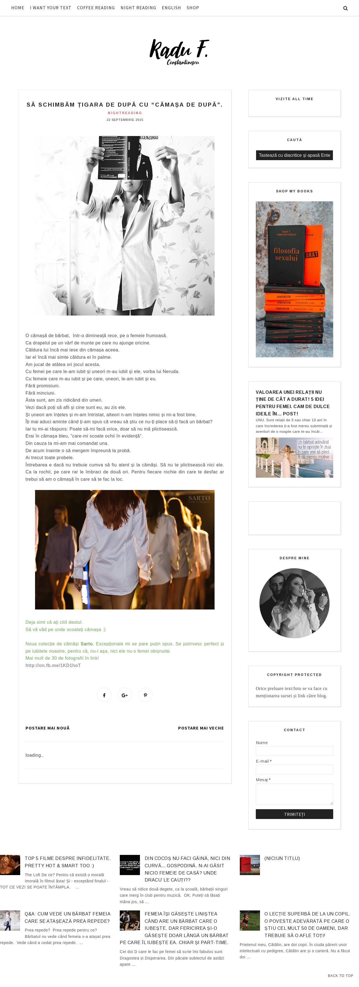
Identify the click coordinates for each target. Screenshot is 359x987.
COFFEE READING (96, 7)
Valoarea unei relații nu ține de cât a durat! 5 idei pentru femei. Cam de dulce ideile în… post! (293, 403)
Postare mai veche (201, 728)
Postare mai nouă (48, 728)
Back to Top (340, 976)
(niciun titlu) (282, 858)
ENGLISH (171, 7)
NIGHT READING (138, 7)
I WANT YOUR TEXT (51, 7)
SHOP (193, 7)
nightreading (125, 113)
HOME (17, 7)
